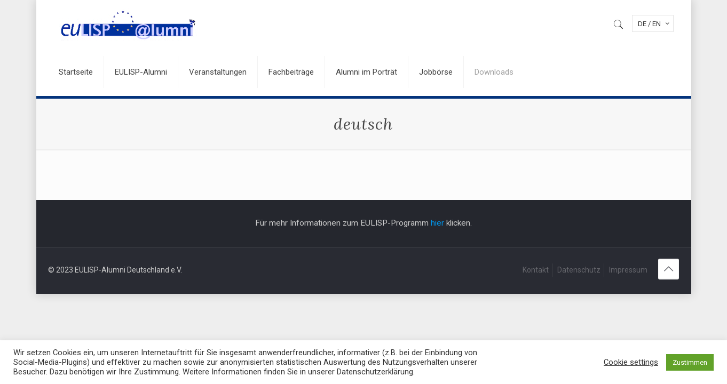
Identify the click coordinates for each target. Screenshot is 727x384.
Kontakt (536, 270)
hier (437, 223)
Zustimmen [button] (690, 362)
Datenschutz (578, 270)
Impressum (628, 270)
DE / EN (654, 23)
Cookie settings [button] (631, 362)
